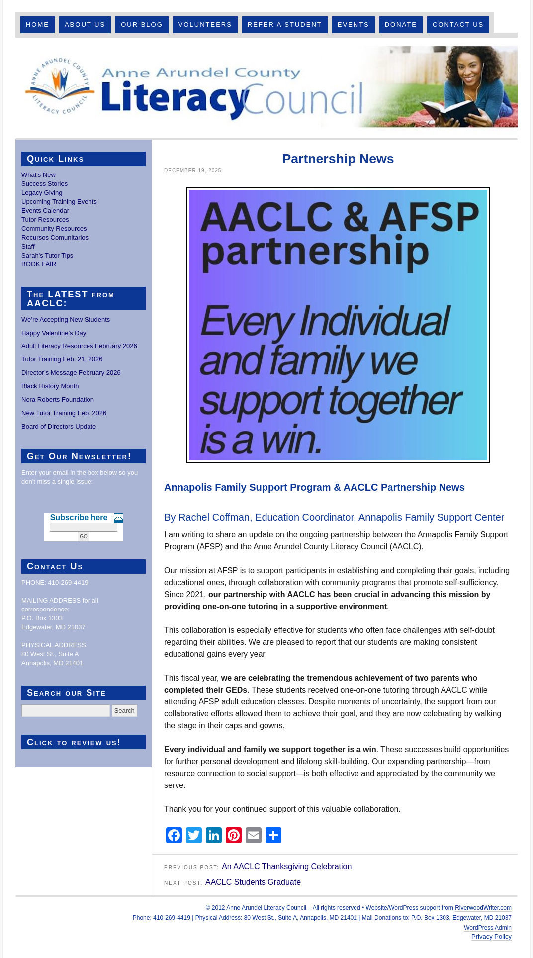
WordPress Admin (488, 927)
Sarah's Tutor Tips (47, 255)
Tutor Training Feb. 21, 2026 (62, 359)
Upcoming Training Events (59, 201)
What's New (38, 174)
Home (37, 24)
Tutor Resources (45, 219)
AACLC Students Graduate (253, 882)
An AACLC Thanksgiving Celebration (287, 866)
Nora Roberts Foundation (57, 399)
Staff (28, 246)
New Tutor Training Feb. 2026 (63, 413)
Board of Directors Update (58, 426)
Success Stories (44, 183)
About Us (85, 24)
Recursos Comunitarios (55, 237)
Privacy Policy (491, 936)
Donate (401, 24)
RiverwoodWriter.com (483, 907)
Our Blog (142, 24)
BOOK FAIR (38, 264)
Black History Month (50, 386)
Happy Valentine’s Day (53, 333)
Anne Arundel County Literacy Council (266, 88)
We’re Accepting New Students (65, 319)
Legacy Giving (41, 192)
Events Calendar (45, 210)
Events (353, 24)
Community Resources (54, 228)
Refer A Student (285, 24)
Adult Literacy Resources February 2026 (79, 345)
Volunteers (205, 24)
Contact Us (458, 24)
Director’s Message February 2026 (71, 372)
